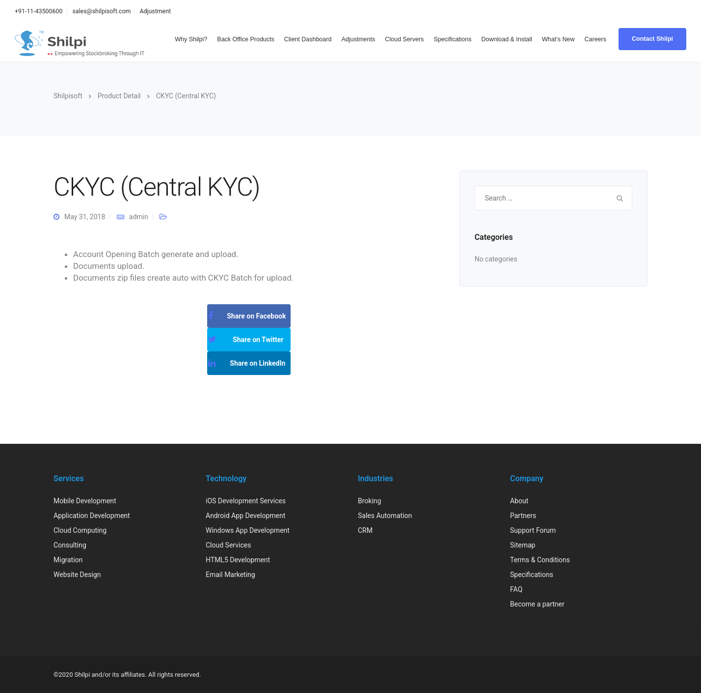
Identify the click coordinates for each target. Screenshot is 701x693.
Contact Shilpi (652, 38)
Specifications (452, 39)
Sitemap (522, 545)
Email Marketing (230, 574)
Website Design (77, 574)
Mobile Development (85, 501)
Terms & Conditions (540, 560)
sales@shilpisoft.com (101, 11)
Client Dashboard (308, 39)
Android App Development (245, 516)
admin (138, 217)
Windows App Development (248, 530)
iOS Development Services (246, 501)
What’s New (558, 39)
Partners (523, 516)
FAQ (516, 589)
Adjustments (358, 39)
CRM (365, 530)
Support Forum (533, 530)
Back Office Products (245, 39)
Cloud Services (228, 545)
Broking (369, 501)
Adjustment (155, 11)
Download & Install (507, 39)
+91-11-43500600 (38, 11)
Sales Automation (385, 516)
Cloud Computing (80, 530)
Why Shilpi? (191, 39)
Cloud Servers (404, 39)
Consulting (70, 545)
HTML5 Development (238, 560)
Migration (68, 560)
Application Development (92, 516)
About (519, 501)
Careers (595, 39)
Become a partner (537, 604)
